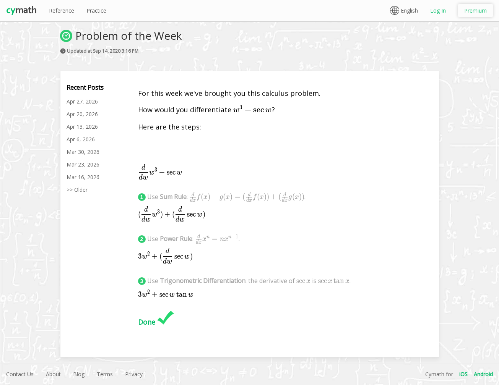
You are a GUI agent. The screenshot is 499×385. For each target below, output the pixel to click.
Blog (79, 374)
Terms (105, 374)
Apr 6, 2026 (81, 139)
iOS (463, 374)
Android (483, 374)
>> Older (77, 189)
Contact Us (20, 374)
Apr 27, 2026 (82, 101)
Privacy (134, 374)
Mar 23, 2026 (83, 164)
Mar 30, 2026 (83, 151)
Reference (61, 10)
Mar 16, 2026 (83, 177)
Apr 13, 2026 (82, 126)
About (53, 374)
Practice (96, 10)
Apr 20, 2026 (82, 114)
